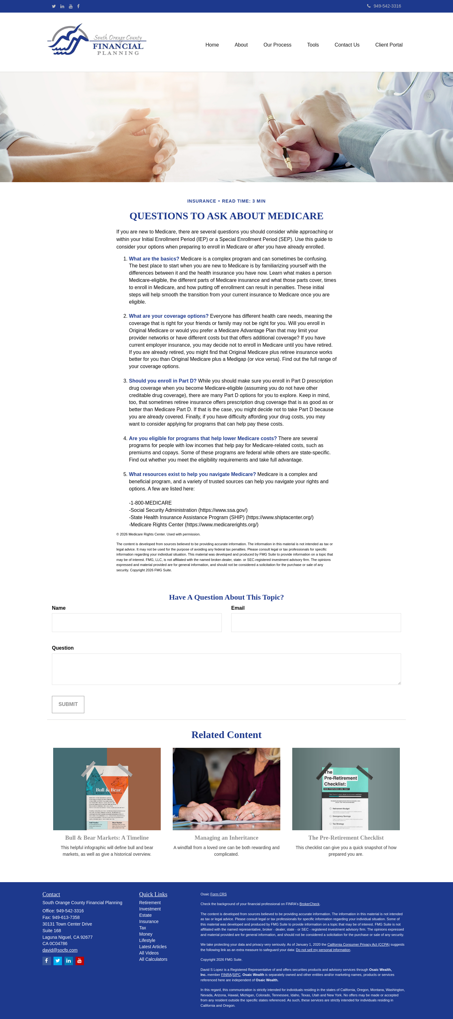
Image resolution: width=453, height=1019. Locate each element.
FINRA (226, 975)
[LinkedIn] (62, 6)
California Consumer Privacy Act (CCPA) (358, 944)
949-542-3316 (384, 5)
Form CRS (218, 894)
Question (63, 648)
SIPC (236, 975)
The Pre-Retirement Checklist (345, 837)
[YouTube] (71, 6)
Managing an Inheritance (227, 837)
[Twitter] (54, 6)
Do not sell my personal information (323, 950)
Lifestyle (147, 940)
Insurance (149, 921)
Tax (142, 927)
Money (146, 934)
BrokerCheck (309, 904)
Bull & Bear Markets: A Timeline (106, 837)
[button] (241, 42)
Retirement (150, 902)
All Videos (149, 952)
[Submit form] (68, 704)
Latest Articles (153, 946)
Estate (145, 915)
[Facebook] (78, 6)
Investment (150, 908)
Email (238, 608)
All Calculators (153, 959)
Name (59, 608)
